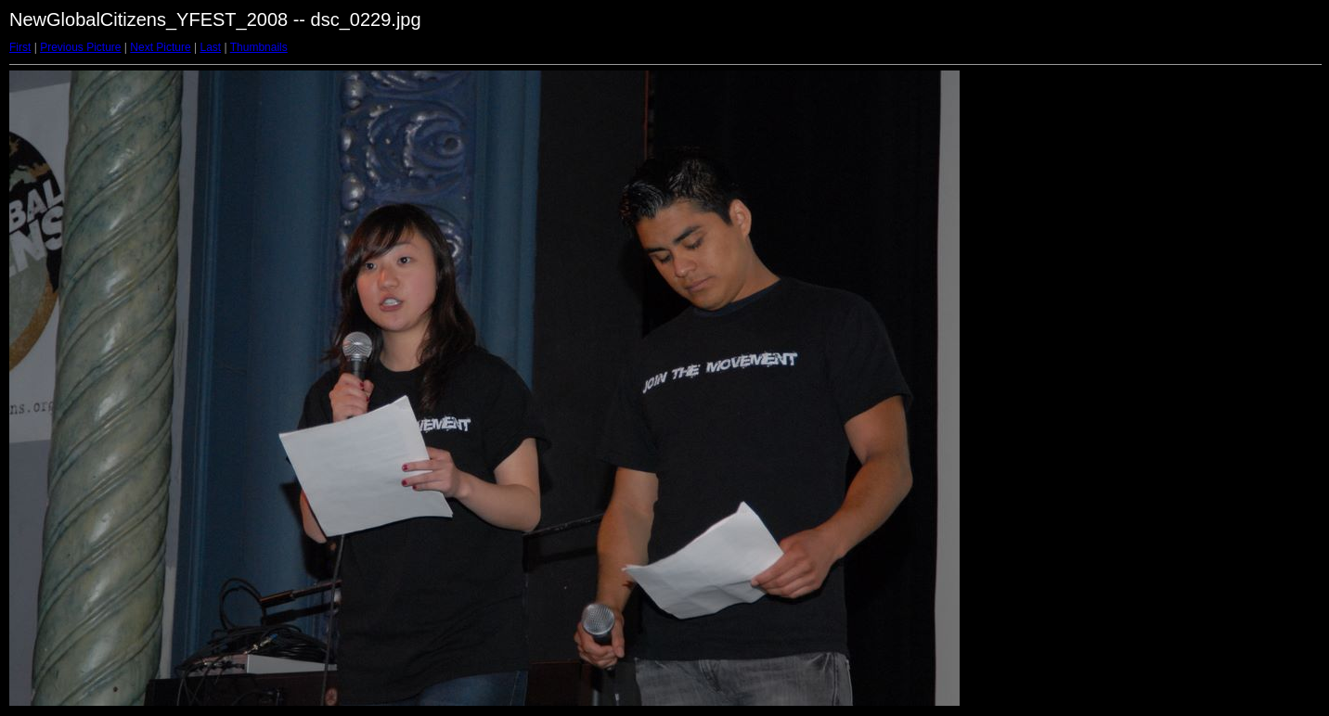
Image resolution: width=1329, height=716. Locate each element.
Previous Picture (80, 47)
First (20, 47)
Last (210, 47)
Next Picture (160, 47)
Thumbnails (259, 47)
